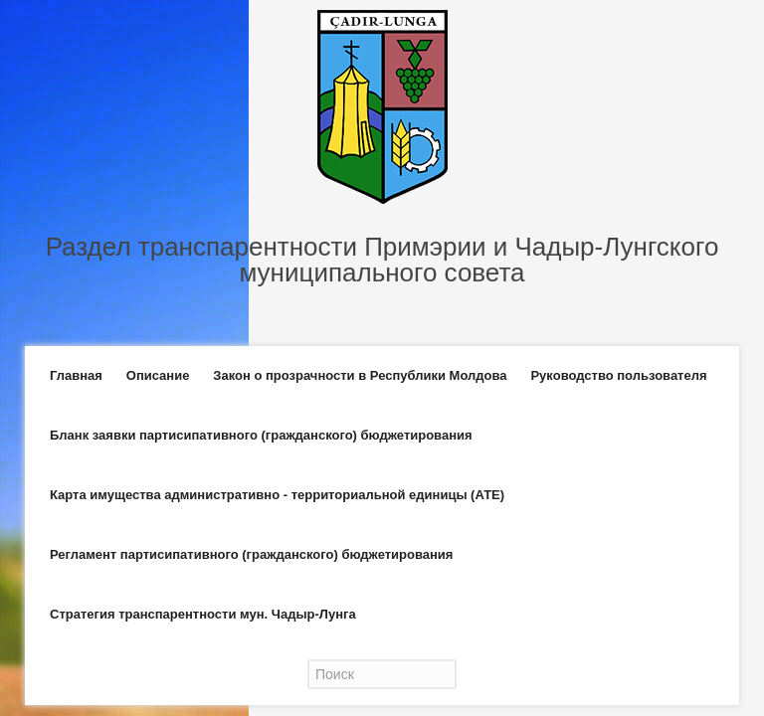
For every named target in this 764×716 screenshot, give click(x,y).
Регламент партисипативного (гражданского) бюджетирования (251, 554)
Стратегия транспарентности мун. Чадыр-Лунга (203, 614)
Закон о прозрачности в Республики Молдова (359, 375)
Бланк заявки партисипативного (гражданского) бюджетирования (261, 435)
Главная (76, 375)
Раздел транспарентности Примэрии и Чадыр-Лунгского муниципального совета (382, 259)
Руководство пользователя (618, 375)
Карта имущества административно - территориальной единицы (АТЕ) (277, 494)
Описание (158, 375)
